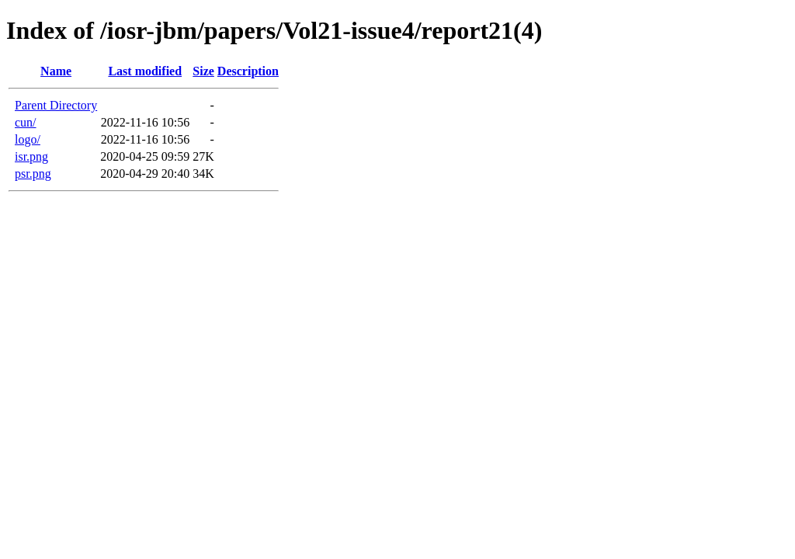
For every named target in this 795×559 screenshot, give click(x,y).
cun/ (25, 122)
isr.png (31, 156)
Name (55, 71)
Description (248, 71)
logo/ (27, 139)
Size (203, 71)
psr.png (33, 173)
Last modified (145, 71)
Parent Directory (56, 105)
